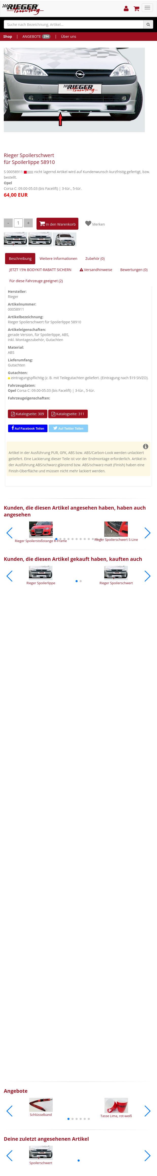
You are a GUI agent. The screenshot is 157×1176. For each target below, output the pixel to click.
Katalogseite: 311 (67, 413)
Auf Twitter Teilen (68, 428)
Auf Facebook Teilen (27, 428)
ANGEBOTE (36, 36)
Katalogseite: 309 (27, 413)
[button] (56, 539)
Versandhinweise (96, 269)
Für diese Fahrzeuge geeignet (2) (36, 280)
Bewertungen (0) (133, 269)
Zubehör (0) (95, 258)
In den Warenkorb (57, 224)
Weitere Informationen (58, 258)
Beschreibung (20, 258)
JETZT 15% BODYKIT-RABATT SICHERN (40, 269)
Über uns (68, 36)
